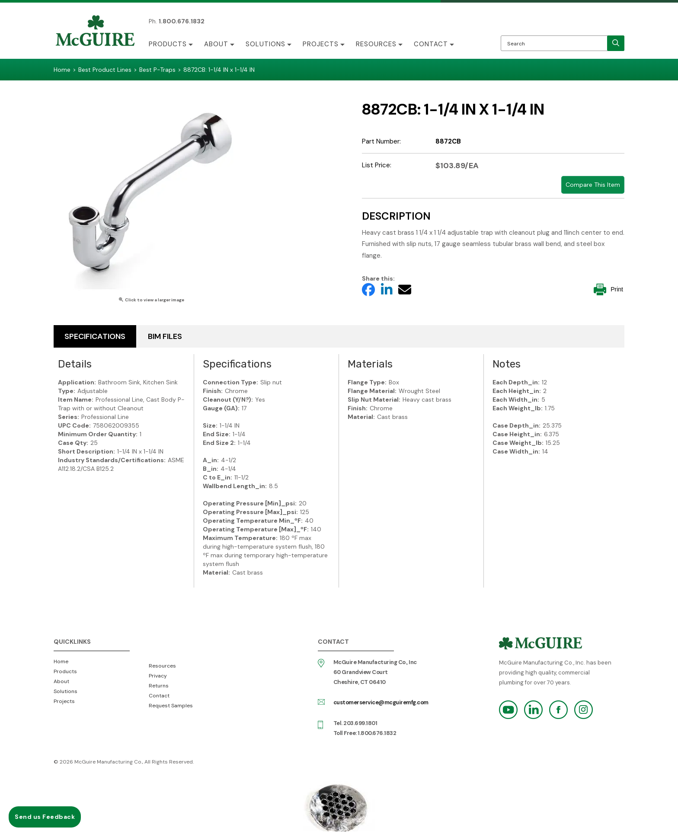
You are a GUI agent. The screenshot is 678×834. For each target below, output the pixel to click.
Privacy (158, 675)
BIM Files (165, 336)
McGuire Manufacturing (95, 31)
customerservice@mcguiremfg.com (381, 702)
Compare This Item (593, 185)
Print (608, 289)
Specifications (94, 336)
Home (61, 661)
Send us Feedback (45, 817)
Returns (159, 685)
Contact (431, 44)
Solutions (265, 44)
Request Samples (171, 705)
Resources (376, 44)
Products (168, 44)
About (216, 44)
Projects (321, 44)
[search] (615, 43)
